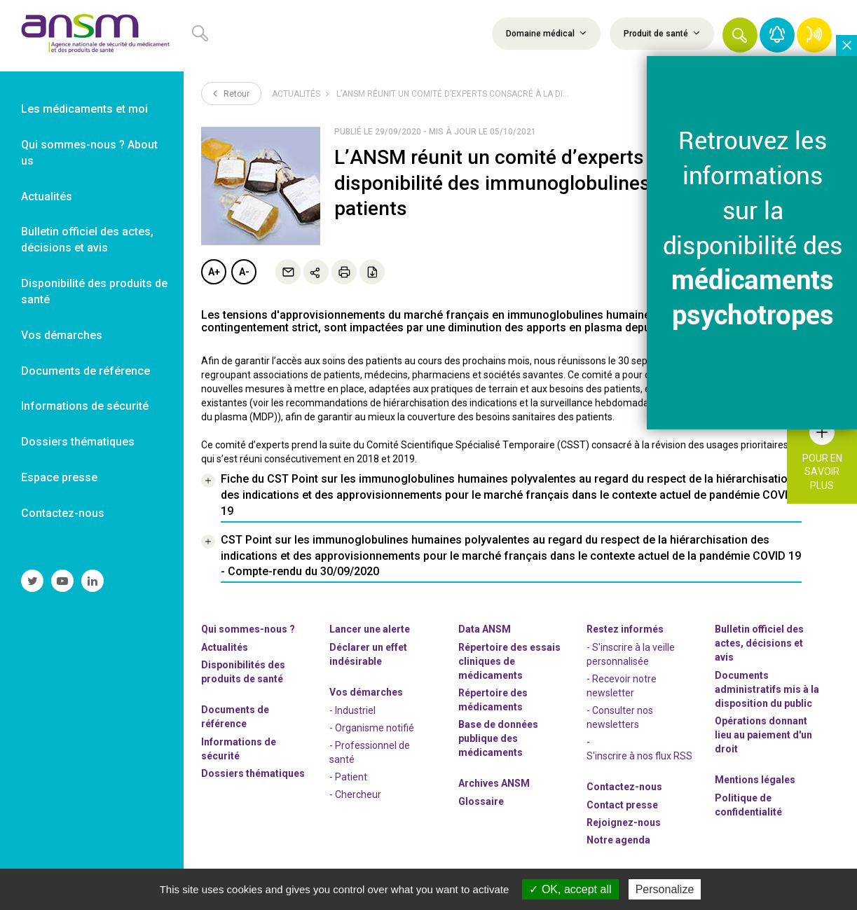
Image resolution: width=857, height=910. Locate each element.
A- (244, 271)
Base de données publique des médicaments (498, 738)
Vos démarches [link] (61, 335)
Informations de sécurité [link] (85, 406)
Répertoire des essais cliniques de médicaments (509, 661)
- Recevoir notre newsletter (622, 685)
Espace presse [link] (59, 477)
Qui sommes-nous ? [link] (248, 629)
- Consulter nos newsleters (620, 717)
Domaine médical (546, 33)
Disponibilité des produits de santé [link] (94, 291)
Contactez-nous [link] (62, 513)
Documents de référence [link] (85, 371)
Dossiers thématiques (253, 773)
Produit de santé (662, 33)
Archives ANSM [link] (494, 783)
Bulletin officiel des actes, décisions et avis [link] (87, 239)
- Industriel (352, 710)
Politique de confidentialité (748, 805)
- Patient (348, 777)
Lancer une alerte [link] (369, 629)
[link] (92, 35)
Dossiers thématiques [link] (78, 441)
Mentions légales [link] (755, 779)
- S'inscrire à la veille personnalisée (631, 654)
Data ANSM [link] (484, 629)
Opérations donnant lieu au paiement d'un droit (763, 734)
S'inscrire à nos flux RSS (639, 755)
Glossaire (481, 801)
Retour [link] (231, 93)
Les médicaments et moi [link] (84, 109)
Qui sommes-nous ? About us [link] (89, 152)
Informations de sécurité (238, 748)
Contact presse (622, 805)
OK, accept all (570, 889)
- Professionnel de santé (369, 752)
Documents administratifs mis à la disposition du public (767, 689)
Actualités (296, 94)
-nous (624, 822)
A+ (214, 271)
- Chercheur (355, 794)
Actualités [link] (46, 196)
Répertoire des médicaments (493, 699)
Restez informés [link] (625, 629)
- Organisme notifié (371, 727)
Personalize (665, 889)
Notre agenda (618, 840)
